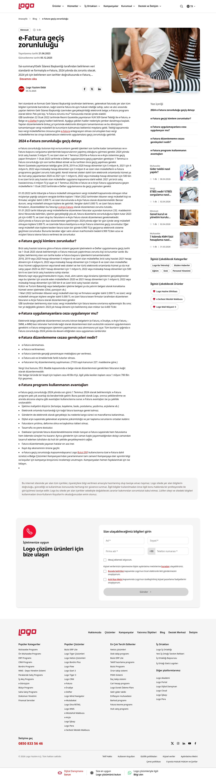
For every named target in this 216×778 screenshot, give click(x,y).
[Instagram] (178, 743)
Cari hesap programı (120, 683)
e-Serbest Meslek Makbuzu (77, 730)
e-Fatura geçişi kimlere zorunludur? (171, 118)
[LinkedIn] (184, 743)
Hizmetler (74, 6)
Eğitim (155, 270)
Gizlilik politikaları (149, 756)
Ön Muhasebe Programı (30, 653)
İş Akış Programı (26, 679)
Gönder (146, 591)
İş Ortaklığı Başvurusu (166, 658)
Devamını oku (28, 79)
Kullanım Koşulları (126, 756)
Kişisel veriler (169, 756)
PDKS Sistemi (116, 675)
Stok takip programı (119, 653)
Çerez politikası (154, 761)
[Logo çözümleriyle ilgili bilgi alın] (143, 772)
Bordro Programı (26, 666)
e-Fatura (65, 131)
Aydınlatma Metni (189, 756)
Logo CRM (69, 679)
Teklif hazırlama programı (122, 662)
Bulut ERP (83, 452)
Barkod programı (118, 700)
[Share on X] (92, 89)
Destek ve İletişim (150, 6)
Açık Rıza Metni (115, 579)
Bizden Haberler (182, 265)
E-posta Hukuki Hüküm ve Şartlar (182, 761)
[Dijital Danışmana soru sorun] (70, 772)
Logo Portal (161, 682)
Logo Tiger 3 (70, 675)
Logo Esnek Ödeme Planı (122, 687)
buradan (165, 566)
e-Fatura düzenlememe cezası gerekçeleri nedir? (167, 140)
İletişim (193, 632)
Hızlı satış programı (119, 708)
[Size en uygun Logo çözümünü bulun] (105, 772)
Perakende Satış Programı (31, 675)
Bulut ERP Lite (71, 649)
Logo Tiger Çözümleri (74, 653)
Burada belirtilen (116, 571)
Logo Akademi (163, 678)
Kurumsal (128, 6)
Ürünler (58, 6)
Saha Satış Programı (28, 692)
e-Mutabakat (70, 700)
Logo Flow (69, 666)
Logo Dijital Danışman (166, 686)
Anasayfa (23, 18)
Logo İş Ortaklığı (164, 649)
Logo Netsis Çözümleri (75, 658)
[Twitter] (172, 743)
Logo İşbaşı (69, 721)
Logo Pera (69, 725)
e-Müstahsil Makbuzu (74, 713)
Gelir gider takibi (118, 692)
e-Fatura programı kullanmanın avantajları (168, 152)
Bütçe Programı (26, 687)
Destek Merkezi (177, 632)
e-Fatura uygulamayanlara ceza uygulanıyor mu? (168, 128)
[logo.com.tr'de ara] (181, 6)
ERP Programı (25, 658)
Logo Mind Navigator (74, 696)
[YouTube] (189, 743)
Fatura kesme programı (121, 704)
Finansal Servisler (27, 700)
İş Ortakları (93, 6)
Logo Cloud (161, 690)
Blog (35, 18)
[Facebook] (195, 743)
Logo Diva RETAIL (72, 704)
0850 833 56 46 (31, 743)
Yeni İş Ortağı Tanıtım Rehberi (170, 653)
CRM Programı (25, 662)
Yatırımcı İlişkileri (147, 632)
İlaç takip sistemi (118, 679)
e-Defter (32, 120)
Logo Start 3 (70, 670)
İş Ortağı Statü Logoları (167, 663)
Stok (165, 270)
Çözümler (110, 632)
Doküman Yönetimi (28, 696)
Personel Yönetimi (181, 270)
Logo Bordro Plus (72, 662)
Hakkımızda (94, 632)
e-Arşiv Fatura (65, 207)
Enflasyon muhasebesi (120, 696)
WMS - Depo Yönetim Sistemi (32, 670)
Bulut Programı (117, 666)
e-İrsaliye (68, 687)
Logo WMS (69, 708)
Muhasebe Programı (28, 649)
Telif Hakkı (107, 756)
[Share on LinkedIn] (99, 89)
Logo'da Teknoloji (160, 265)
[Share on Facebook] (84, 89)
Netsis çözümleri (118, 649)
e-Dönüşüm (24, 683)
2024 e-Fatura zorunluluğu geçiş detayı (173, 110)
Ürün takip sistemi (119, 670)
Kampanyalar (110, 6)
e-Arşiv (67, 717)
